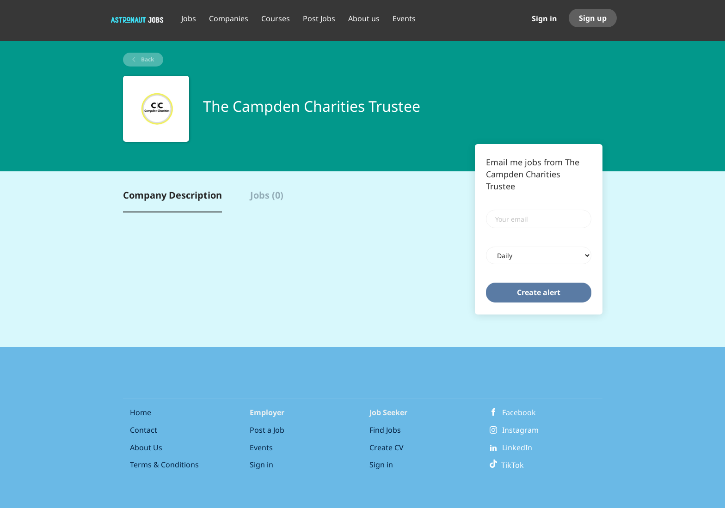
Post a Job (267, 430)
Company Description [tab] (172, 195)
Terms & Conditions (164, 465)
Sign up (593, 18)
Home (140, 412)
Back (147, 59)
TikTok (506, 465)
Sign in (544, 18)
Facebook (519, 412)
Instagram (520, 430)
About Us (146, 447)
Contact (143, 430)
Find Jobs (385, 430)
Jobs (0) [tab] (266, 195)
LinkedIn (517, 447)
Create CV (386, 447)
